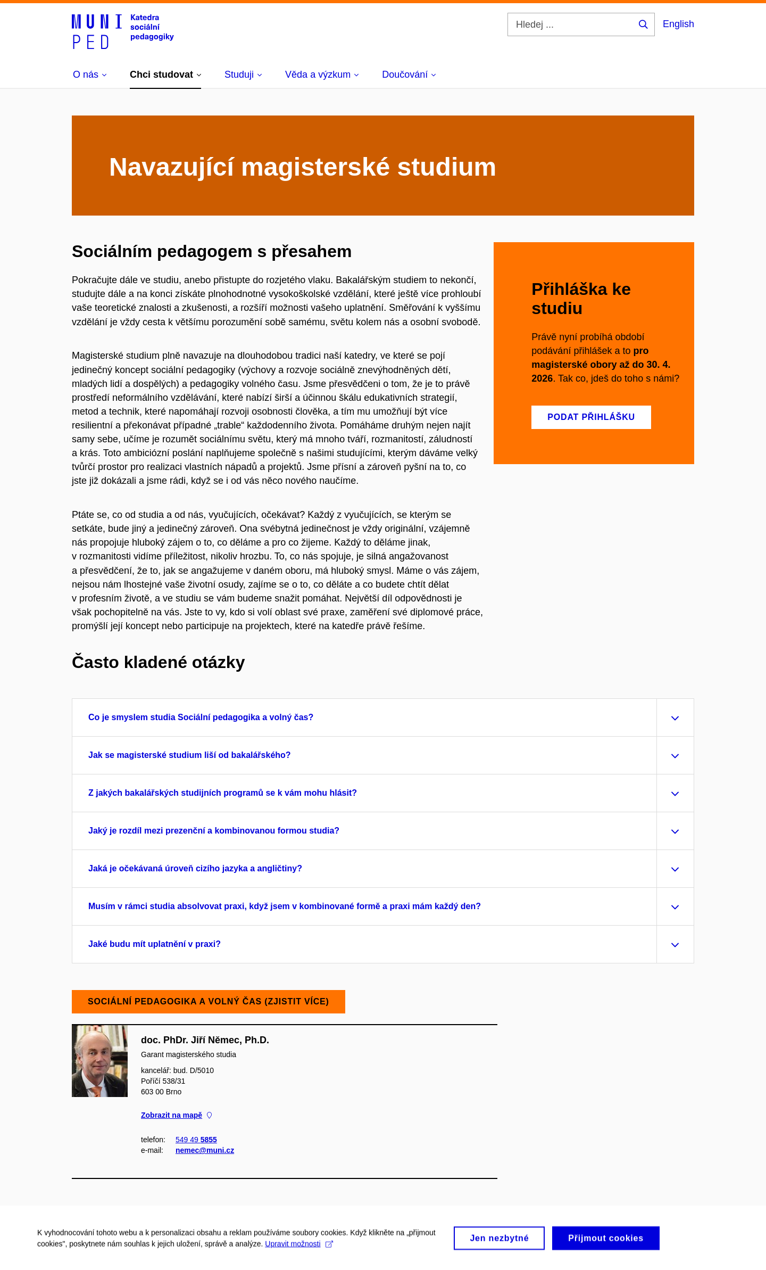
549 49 (196, 1139)
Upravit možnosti (298, 1247)
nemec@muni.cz (205, 1151)
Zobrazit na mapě (176, 1115)
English (678, 24)
